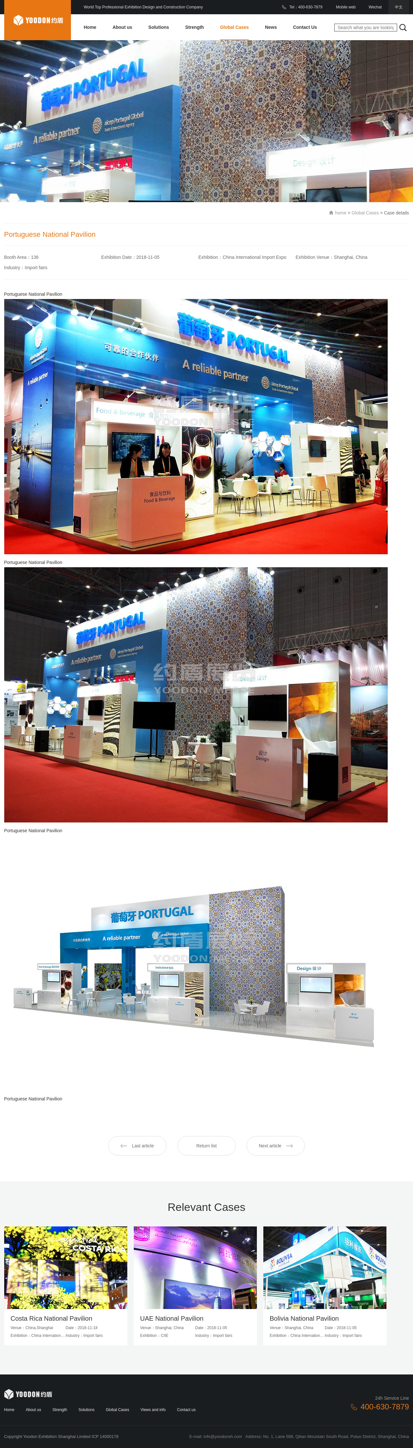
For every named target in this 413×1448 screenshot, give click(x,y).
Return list (206, 1145)
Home (90, 27)
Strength (194, 27)
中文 (399, 7)
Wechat (375, 7)
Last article (137, 1145)
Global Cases (234, 27)
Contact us (186, 1410)
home (340, 212)
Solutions (158, 27)
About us (122, 27)
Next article (276, 1145)
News (271, 27)
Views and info (153, 1410)
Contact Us (305, 27)
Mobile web (346, 7)
